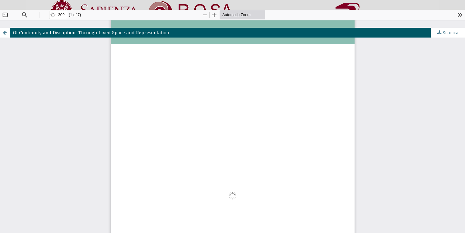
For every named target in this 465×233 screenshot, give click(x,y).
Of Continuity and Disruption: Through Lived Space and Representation (91, 32)
